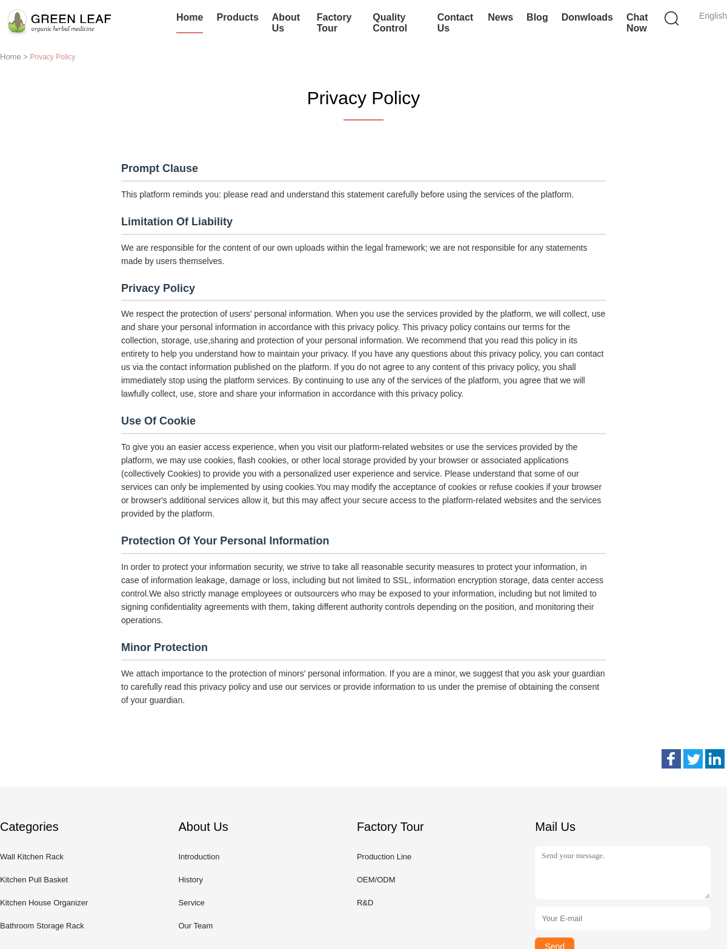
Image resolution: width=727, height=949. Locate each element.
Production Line (384, 856)
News (500, 17)
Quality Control (390, 22)
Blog (537, 17)
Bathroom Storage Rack (42, 925)
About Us (286, 22)
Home (189, 17)
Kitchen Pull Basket (34, 879)
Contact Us (455, 22)
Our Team (195, 925)
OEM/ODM (376, 879)
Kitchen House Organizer (44, 902)
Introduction (198, 856)
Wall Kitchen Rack (32, 856)
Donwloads (587, 17)
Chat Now (637, 22)
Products (237, 17)
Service (191, 902)
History (190, 879)
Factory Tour (334, 22)
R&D (365, 902)
